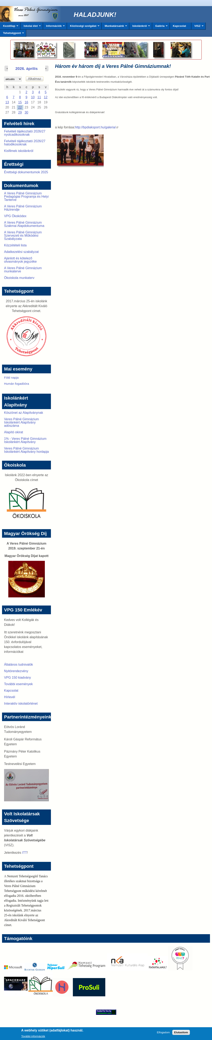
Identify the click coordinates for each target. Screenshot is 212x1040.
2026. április (26, 68)
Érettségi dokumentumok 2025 (26, 172)
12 (45, 97)
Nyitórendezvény (16, 671)
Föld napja (11, 377)
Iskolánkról (139, 27)
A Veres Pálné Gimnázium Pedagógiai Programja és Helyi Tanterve (26, 197)
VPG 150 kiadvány (17, 677)
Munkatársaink (114, 27)
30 (26, 112)
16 (26, 102)
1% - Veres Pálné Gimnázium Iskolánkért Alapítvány (25, 440)
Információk (54, 27)
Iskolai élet (30, 27)
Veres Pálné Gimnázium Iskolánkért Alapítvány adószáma (21, 422)
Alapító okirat (13, 432)
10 (33, 97)
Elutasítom (181, 1033)
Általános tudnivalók (18, 664)
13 (7, 102)
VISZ (197, 27)
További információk (33, 1037)
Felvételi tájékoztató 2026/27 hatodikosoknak (24, 142)
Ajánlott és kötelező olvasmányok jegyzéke (20, 260)
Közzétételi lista (15, 245)
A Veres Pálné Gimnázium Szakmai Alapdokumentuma (24, 224)
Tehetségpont (12, 34)
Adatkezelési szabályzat (21, 252)
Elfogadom (163, 1033)
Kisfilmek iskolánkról (18, 151)
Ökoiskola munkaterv (19, 278)
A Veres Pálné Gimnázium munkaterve (23, 269)
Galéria (160, 27)
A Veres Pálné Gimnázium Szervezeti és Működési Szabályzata (23, 235)
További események (18, 684)
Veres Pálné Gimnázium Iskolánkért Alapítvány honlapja (26, 450)
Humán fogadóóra (16, 383)
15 (20, 102)
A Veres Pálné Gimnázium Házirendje (23, 208)
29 (20, 112)
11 (39, 97)
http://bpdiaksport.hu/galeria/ (96, 127)
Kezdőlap (9, 27)
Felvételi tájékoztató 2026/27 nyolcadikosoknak (24, 133)
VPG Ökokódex (15, 216)
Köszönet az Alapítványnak (23, 412)
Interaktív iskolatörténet (21, 703)
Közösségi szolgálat (83, 27)
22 (20, 107)
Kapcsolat (179, 25)
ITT (24, 852)
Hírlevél (9, 697)
